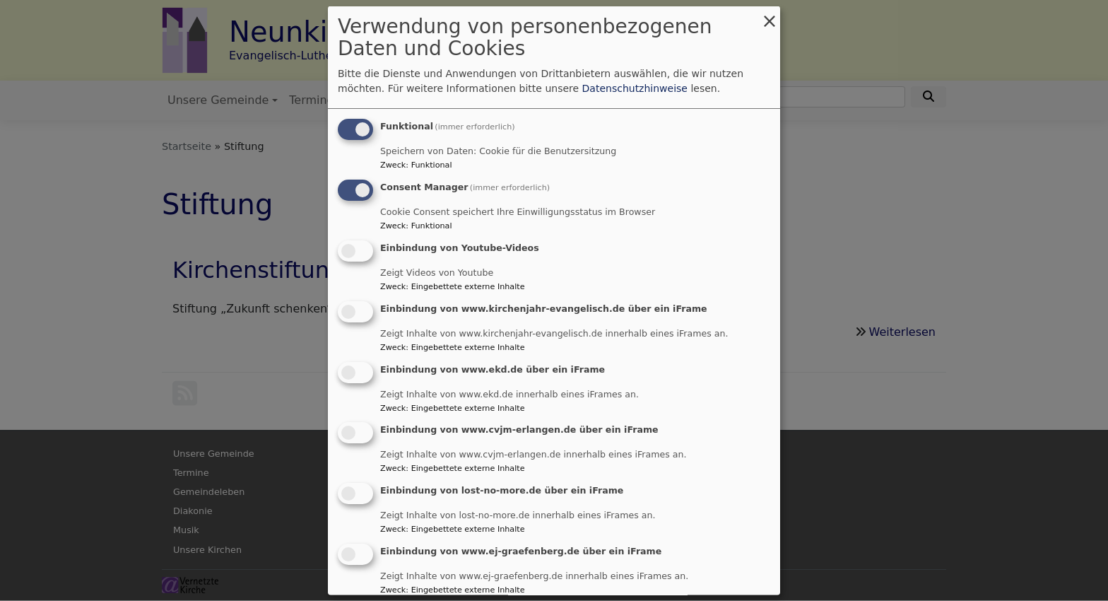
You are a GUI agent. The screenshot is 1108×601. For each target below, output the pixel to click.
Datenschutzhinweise (635, 88)
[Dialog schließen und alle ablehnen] (769, 15)
